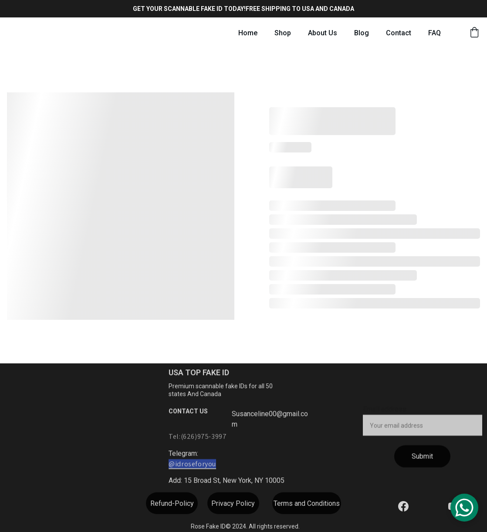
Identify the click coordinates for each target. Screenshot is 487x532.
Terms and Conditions (307, 505)
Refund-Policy (172, 505)
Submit (422, 461)
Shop (282, 33)
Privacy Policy (233, 505)
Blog (361, 33)
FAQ (434, 33)
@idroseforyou (192, 465)
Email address (384, 414)
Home (247, 33)
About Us (322, 33)
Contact (398, 33)
